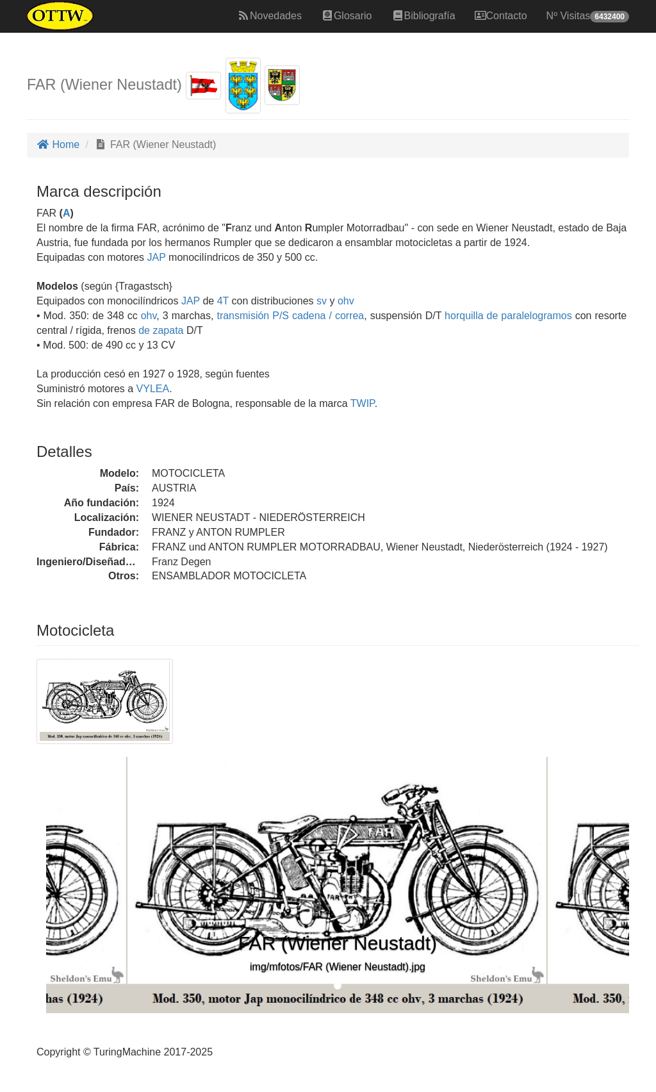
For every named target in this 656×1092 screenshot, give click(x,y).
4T (223, 300)
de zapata (160, 330)
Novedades (269, 15)
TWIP (361, 403)
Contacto (501, 15)
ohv (346, 300)
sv (321, 300)
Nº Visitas (587, 16)
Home (58, 144)
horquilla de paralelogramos (508, 315)
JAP (155, 257)
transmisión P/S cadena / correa (290, 315)
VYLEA (151, 388)
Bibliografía (423, 15)
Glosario (346, 15)
